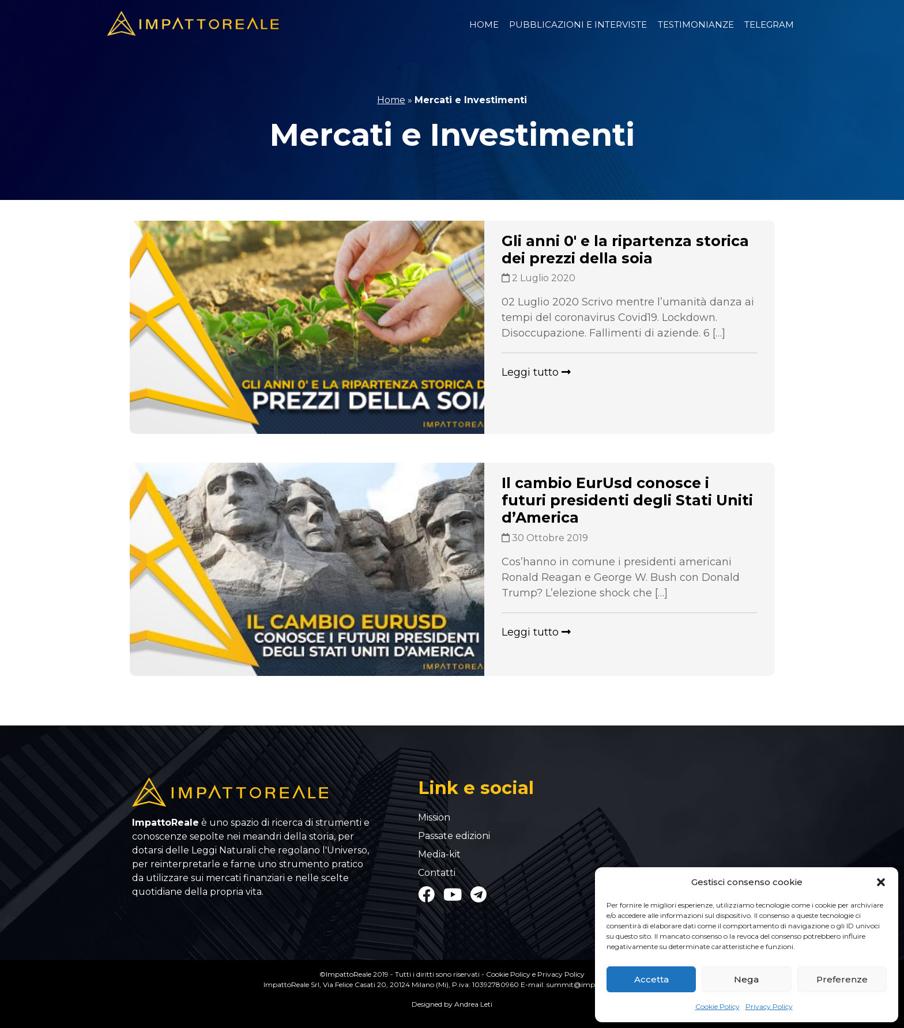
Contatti (436, 873)
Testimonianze (696, 24)
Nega (746, 979)
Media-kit (439, 854)
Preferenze (842, 979)
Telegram (769, 24)
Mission (434, 817)
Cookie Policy (717, 1006)
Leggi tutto (536, 372)
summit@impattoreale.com (594, 984)
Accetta (651, 979)
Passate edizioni (454, 836)
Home (484, 24)
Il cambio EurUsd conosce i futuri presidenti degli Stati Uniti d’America (627, 500)
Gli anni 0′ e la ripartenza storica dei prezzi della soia (625, 249)
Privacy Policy (769, 1006)
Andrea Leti (473, 1004)
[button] (881, 882)
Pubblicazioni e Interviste (578, 24)
